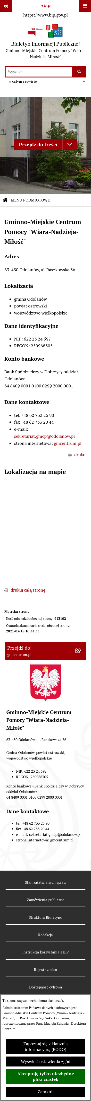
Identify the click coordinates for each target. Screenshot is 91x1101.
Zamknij (46, 1091)
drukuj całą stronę (28, 590)
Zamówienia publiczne (45, 900)
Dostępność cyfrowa (45, 987)
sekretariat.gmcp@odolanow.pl (44, 436)
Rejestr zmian (45, 969)
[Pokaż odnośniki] (6, 6)
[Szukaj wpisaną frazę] (79, 71)
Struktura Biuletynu (45, 917)
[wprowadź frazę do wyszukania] (39, 71)
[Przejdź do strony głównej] (45, 42)
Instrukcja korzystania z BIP (45, 952)
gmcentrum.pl (67, 443)
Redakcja (45, 935)
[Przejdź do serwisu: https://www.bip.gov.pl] (45, 9)
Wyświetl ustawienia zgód (45, 1061)
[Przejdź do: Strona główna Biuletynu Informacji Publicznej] (5, 200)
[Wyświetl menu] (85, 6)
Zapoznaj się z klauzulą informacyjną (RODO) (45, 1046)
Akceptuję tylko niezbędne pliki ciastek (45, 1076)
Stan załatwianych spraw (45, 882)
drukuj (80, 454)
